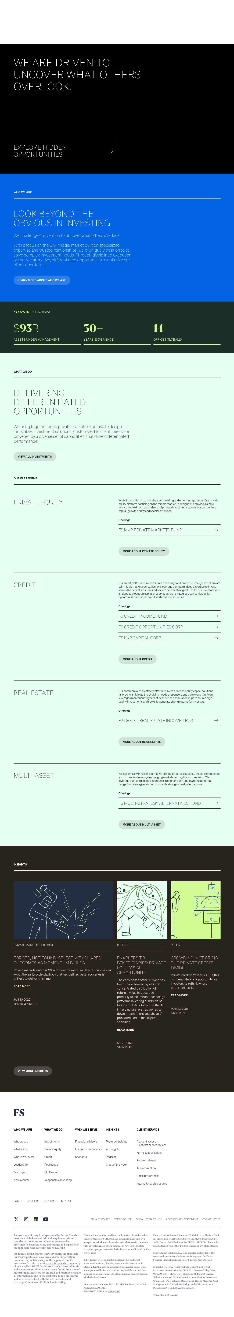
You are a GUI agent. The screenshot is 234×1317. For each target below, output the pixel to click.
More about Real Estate (142, 742)
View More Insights (33, 1071)
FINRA (111, 1291)
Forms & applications (149, 1152)
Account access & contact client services (152, 1143)
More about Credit (137, 659)
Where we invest (24, 1157)
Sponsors (81, 1157)
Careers (33, 1200)
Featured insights (116, 1141)
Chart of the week (116, 1164)
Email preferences (148, 1176)
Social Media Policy (149, 1219)
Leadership (21, 1164)
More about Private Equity (144, 551)
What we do (21, 1149)
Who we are (21, 1141)
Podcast (111, 1157)
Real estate (51, 1164)
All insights (113, 1149)
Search (66, 1200)
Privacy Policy (100, 1219)
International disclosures (152, 1183)
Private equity (52, 1149)
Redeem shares (146, 1160)
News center (21, 1180)
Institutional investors (88, 1149)
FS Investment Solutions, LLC (167, 1252)
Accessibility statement (182, 1219)
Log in (18, 1200)
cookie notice (211, 1219)
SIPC (117, 1291)
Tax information (146, 1168)
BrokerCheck (187, 1288)
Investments (52, 1141)
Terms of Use (123, 1219)
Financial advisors (86, 1141)
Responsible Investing (58, 1180)
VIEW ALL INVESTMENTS (35, 457)
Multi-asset (51, 1172)
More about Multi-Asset (142, 824)
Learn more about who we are (42, 280)
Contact (50, 1200)
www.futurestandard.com (60, 1263)
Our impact (20, 1172)
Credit (48, 1157)
